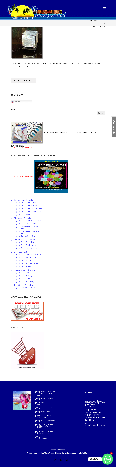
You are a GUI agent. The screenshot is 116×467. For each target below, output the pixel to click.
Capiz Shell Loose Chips (46, 408)
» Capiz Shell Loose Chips (30, 211)
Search (14, 109)
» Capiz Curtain (25, 260)
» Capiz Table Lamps (28, 245)
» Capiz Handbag (26, 282)
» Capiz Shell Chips (27, 202)
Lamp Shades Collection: (24, 240)
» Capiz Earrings (26, 275)
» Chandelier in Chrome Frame (29, 227)
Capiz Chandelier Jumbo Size (44, 438)
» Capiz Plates (25, 266)
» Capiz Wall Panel (27, 288)
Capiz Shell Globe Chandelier (44, 416)
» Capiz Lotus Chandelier (30, 224)
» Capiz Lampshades (28, 248)
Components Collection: (24, 200)
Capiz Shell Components (42, 403)
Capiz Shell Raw (43, 412)
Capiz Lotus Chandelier (46, 421)
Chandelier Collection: (23, 218)
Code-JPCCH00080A (23, 80)
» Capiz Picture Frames (29, 263)
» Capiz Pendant (26, 279)
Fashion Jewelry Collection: (25, 270)
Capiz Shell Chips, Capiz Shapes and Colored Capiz (46, 393)
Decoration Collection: (23, 252)
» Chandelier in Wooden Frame (29, 232)
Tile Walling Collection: (24, 285)
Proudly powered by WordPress (40, 453)
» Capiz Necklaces (27, 272)
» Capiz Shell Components (30, 208)
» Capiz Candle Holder (29, 257)
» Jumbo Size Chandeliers (30, 236)
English (15, 102)
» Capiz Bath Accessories (30, 254)
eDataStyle (84, 453)
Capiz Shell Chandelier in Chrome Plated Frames (46, 426)
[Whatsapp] (107, 459)
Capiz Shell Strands (45, 399)
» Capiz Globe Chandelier (30, 221)
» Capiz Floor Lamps (28, 242)
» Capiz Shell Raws (27, 214)
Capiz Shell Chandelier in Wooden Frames (46, 432)
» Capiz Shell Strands (28, 205)
